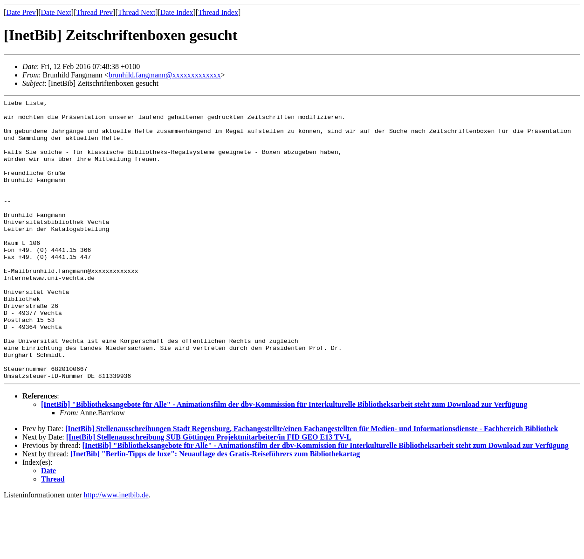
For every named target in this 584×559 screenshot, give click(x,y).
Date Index (176, 12)
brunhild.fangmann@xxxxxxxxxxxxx (165, 75)
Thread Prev (94, 12)
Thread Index (218, 12)
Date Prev (21, 12)
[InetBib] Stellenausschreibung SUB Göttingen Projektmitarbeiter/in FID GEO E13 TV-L (208, 493)
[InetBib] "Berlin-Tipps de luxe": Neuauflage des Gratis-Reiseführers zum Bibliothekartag (215, 510)
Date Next (56, 12)
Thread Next (136, 12)
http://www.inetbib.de (116, 551)
